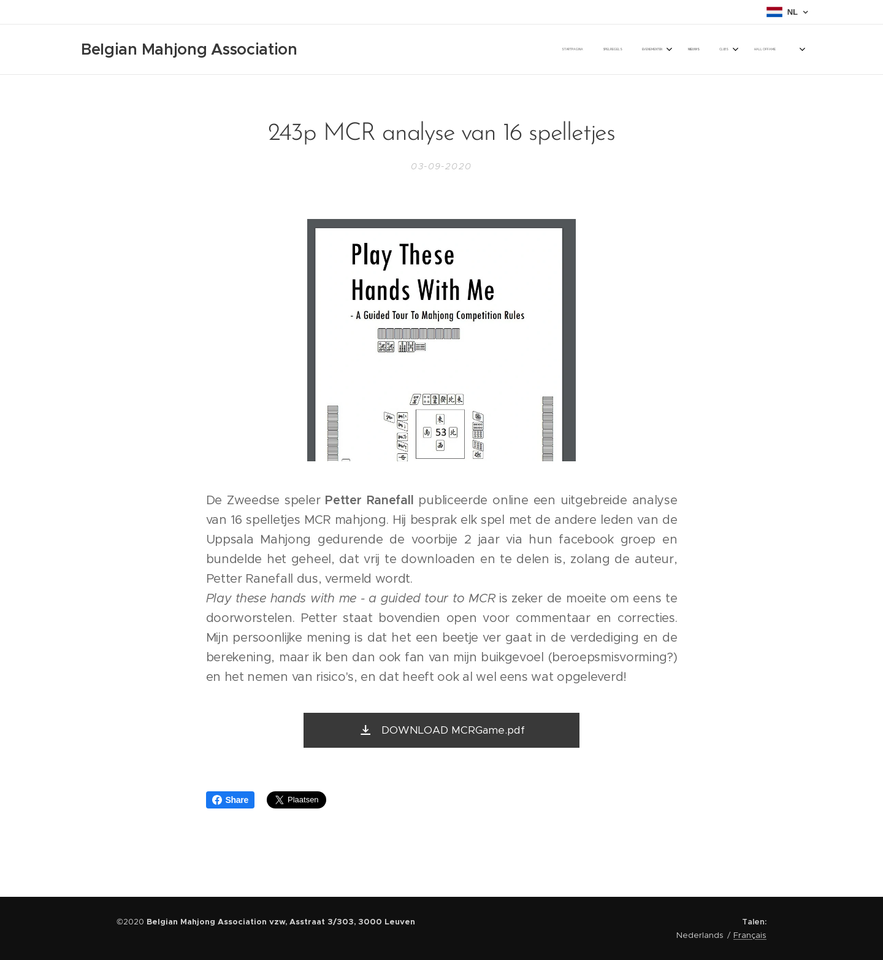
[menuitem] (611, 49)
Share (230, 800)
